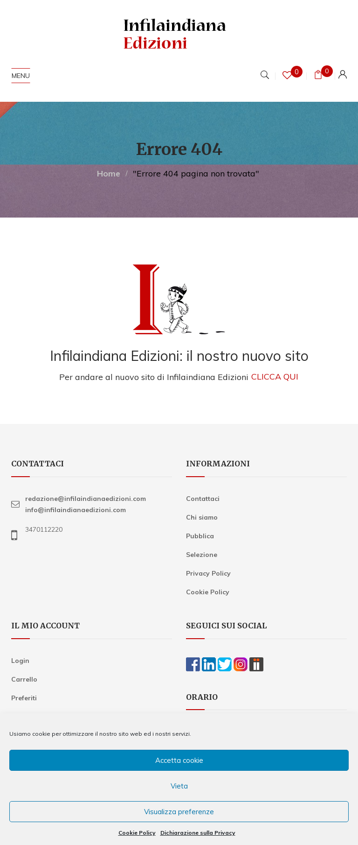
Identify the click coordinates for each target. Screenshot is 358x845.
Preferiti (24, 698)
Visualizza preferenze (179, 811)
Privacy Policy (208, 573)
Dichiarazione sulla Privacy (197, 832)
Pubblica (200, 536)
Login (20, 660)
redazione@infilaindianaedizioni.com (85, 498)
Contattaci (203, 498)
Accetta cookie (179, 760)
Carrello (24, 679)
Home (108, 173)
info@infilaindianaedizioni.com (75, 510)
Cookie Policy (137, 832)
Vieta (179, 786)
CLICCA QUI (274, 377)
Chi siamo (202, 517)
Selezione (201, 554)
